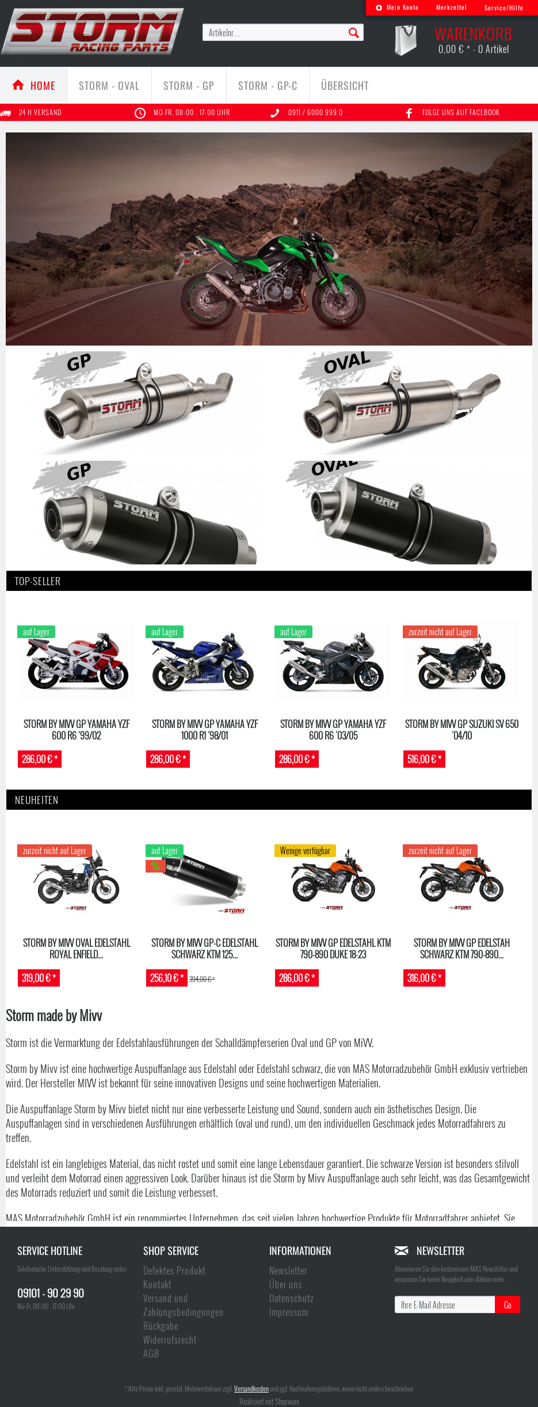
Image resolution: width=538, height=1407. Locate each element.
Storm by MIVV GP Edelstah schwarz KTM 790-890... (462, 948)
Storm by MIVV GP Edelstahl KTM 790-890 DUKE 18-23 (333, 948)
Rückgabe (160, 1326)
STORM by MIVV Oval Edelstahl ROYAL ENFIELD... (76, 948)
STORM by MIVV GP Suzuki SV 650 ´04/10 (461, 729)
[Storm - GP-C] (268, 85)
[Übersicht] (345, 85)
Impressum (288, 1312)
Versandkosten (251, 1388)
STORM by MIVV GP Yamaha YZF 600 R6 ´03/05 (333, 729)
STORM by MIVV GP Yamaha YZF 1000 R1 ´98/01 (205, 729)
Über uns (285, 1284)
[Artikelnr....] (283, 32)
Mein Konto (397, 7)
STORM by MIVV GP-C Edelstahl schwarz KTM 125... (204, 948)
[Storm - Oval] (109, 85)
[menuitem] (397, 8)
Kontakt (157, 1284)
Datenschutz (291, 1298)
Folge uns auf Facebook (461, 112)
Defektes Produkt (174, 1270)
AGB (151, 1353)
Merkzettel (451, 7)
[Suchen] (354, 31)
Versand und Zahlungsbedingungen (183, 1305)
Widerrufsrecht (170, 1340)
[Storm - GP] (189, 85)
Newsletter (288, 1270)
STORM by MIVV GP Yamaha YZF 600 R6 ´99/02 (76, 729)
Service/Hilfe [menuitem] (504, 7)
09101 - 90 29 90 (50, 1292)
